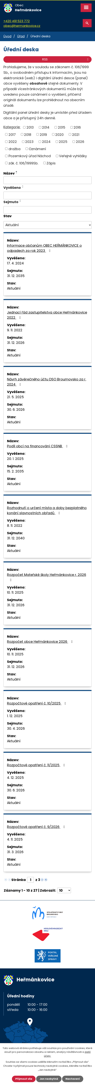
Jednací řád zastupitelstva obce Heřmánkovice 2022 (47, 315)
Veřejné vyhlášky (73, 156)
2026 (80, 141)
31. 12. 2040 (16, 538)
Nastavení (72, 1079)
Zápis (51, 163)
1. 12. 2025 (15, 715)
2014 (45, 127)
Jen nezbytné (49, 1079)
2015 (61, 127)
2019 (43, 134)
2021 (75, 134)
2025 (63, 141)
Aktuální (13, 288)
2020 (59, 134)
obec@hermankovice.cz (21, 26)
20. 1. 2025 (15, 458)
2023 (29, 141)
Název (9, 173)
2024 (46, 141)
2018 (27, 134)
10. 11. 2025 (15, 592)
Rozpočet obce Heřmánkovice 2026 (40, 641)
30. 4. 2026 (16, 728)
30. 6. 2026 (16, 409)
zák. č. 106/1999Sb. (23, 163)
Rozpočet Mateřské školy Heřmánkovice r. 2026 (46, 577)
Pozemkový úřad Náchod (30, 156)
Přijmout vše (23, 1079)
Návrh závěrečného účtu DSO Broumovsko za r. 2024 (46, 382)
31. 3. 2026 (15, 852)
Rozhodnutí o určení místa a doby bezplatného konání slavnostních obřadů (47, 510)
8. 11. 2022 (14, 525)
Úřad (21, 36)
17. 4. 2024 (15, 263)
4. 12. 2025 (15, 777)
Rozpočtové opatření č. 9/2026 (36, 826)
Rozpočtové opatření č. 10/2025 (37, 703)
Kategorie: (11, 127)
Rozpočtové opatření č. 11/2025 (36, 765)
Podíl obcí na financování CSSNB (38, 446)
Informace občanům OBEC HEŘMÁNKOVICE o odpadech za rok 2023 (44, 248)
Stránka (18, 879)
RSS (66, 59)
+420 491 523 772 (16, 21)
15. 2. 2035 (15, 471)
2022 (13, 141)
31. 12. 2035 (16, 275)
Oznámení (37, 148)
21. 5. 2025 (15, 397)
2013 (30, 127)
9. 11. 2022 (14, 330)
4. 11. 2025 (15, 839)
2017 (12, 134)
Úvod (7, 36)
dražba (14, 148)
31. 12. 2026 (15, 342)
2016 (77, 127)
